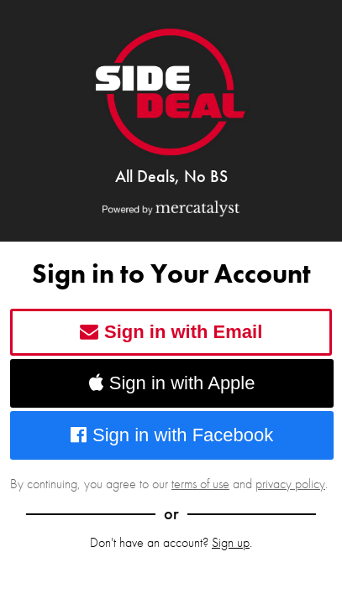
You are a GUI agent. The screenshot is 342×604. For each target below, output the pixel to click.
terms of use (200, 483)
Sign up (231, 542)
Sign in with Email (171, 331)
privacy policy (290, 483)
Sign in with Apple (172, 382)
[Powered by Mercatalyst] (171, 208)
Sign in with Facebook (172, 434)
